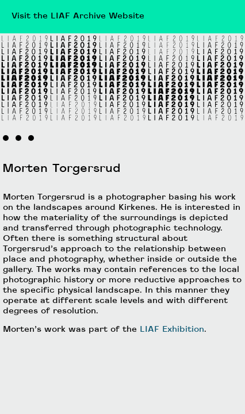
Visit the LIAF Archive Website (78, 16)
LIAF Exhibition (172, 330)
